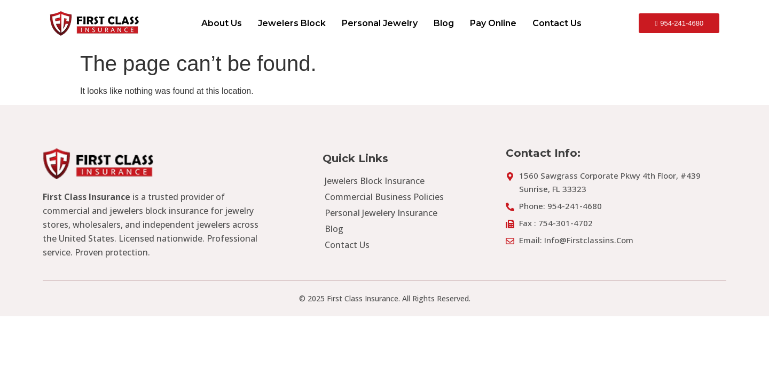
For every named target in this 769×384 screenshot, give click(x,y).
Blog (444, 23)
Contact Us (557, 23)
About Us (221, 23)
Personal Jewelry (380, 23)
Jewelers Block (292, 23)
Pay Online (493, 23)
